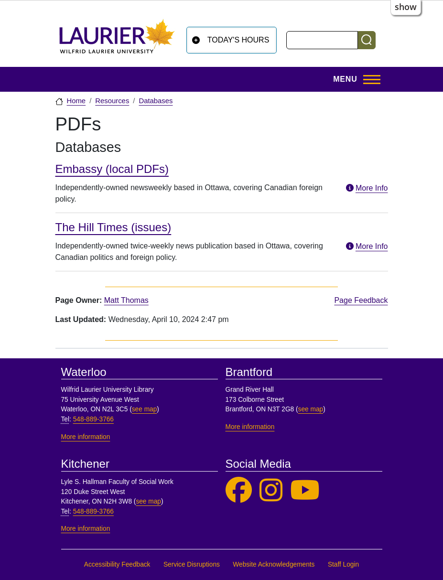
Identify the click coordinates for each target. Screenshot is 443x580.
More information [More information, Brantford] (250, 426)
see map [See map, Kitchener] (148, 501)
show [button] (406, 6)
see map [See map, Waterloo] (144, 409)
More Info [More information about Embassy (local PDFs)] (366, 188)
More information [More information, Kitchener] (85, 528)
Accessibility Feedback (117, 564)
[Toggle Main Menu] (353, 79)
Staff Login (343, 564)
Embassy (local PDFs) (112, 168)
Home (76, 101)
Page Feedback (361, 300)
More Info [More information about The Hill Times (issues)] (366, 246)
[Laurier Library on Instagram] (270, 490)
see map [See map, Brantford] (311, 409)
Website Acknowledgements (273, 564)
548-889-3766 (93, 419)
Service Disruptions (191, 564)
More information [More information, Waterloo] (85, 436)
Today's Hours (238, 40)
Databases (156, 101)
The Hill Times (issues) (113, 227)
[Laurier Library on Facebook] (239, 490)
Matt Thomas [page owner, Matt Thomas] (126, 300)
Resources (112, 101)
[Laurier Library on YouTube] (305, 490)
